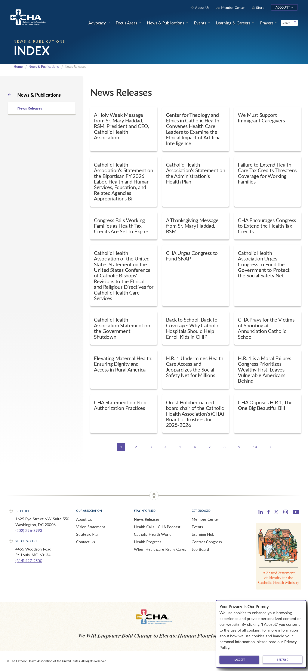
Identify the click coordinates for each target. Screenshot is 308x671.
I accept (239, 659)
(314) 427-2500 (28, 560)
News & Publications (44, 66)
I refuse (282, 659)
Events (197, 526)
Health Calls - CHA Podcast (157, 526)
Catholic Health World (153, 534)
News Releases (147, 519)
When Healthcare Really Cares (160, 549)
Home (18, 66)
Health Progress (147, 541)
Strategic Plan (87, 534)
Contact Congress (207, 541)
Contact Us (85, 541)
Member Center (205, 519)
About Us (84, 519)
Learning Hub (203, 534)
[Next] (270, 447)
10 (255, 446)
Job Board (200, 549)
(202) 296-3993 (28, 530)
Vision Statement (90, 526)
